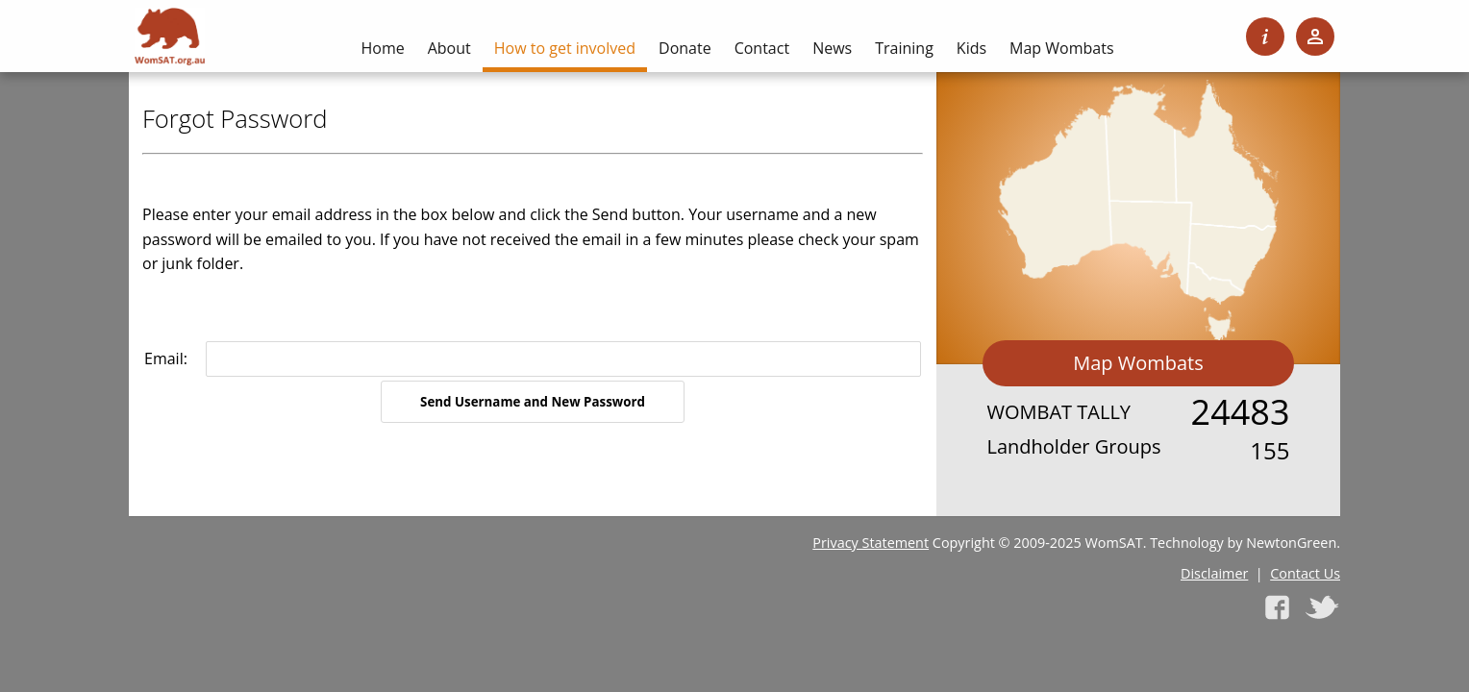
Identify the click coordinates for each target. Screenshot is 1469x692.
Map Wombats (1138, 363)
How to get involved (564, 48)
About (449, 48)
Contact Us (1305, 573)
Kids (971, 48)
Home (382, 48)
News (832, 48)
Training (904, 48)
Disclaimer (1214, 573)
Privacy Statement (870, 542)
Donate (685, 48)
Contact (761, 48)
